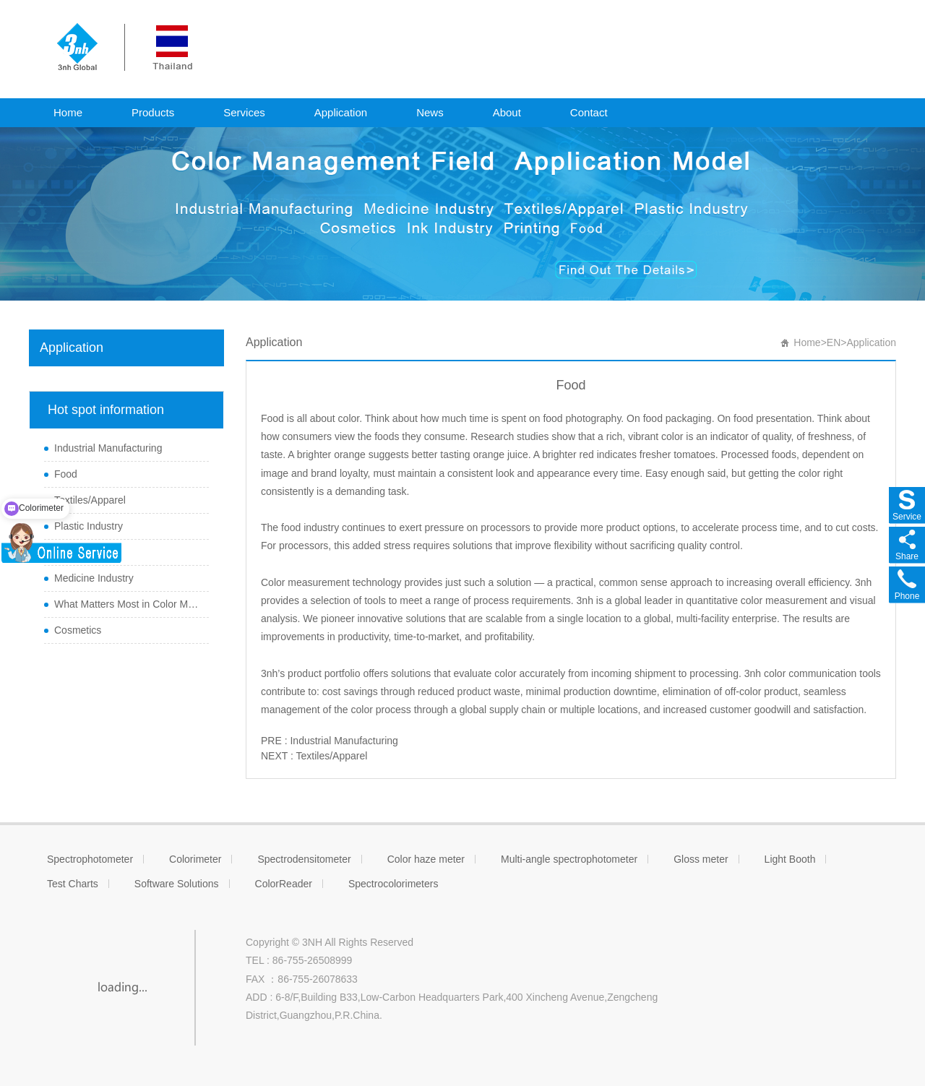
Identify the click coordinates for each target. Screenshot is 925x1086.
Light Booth (790, 859)
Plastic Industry (88, 526)
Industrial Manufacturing (108, 448)
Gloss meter (701, 859)
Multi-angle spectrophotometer (569, 859)
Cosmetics (77, 630)
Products (153, 112)
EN (833, 342)
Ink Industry (80, 552)
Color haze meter (426, 859)
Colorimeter (195, 859)
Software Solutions (176, 884)
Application (340, 112)
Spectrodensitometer (303, 859)
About (507, 112)
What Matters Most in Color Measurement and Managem (128, 604)
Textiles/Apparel (90, 500)
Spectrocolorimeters (393, 884)
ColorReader (283, 884)
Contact (589, 112)
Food (65, 474)
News (430, 112)
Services (244, 112)
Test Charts (72, 884)
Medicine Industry (94, 578)
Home (67, 112)
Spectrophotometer (90, 859)
